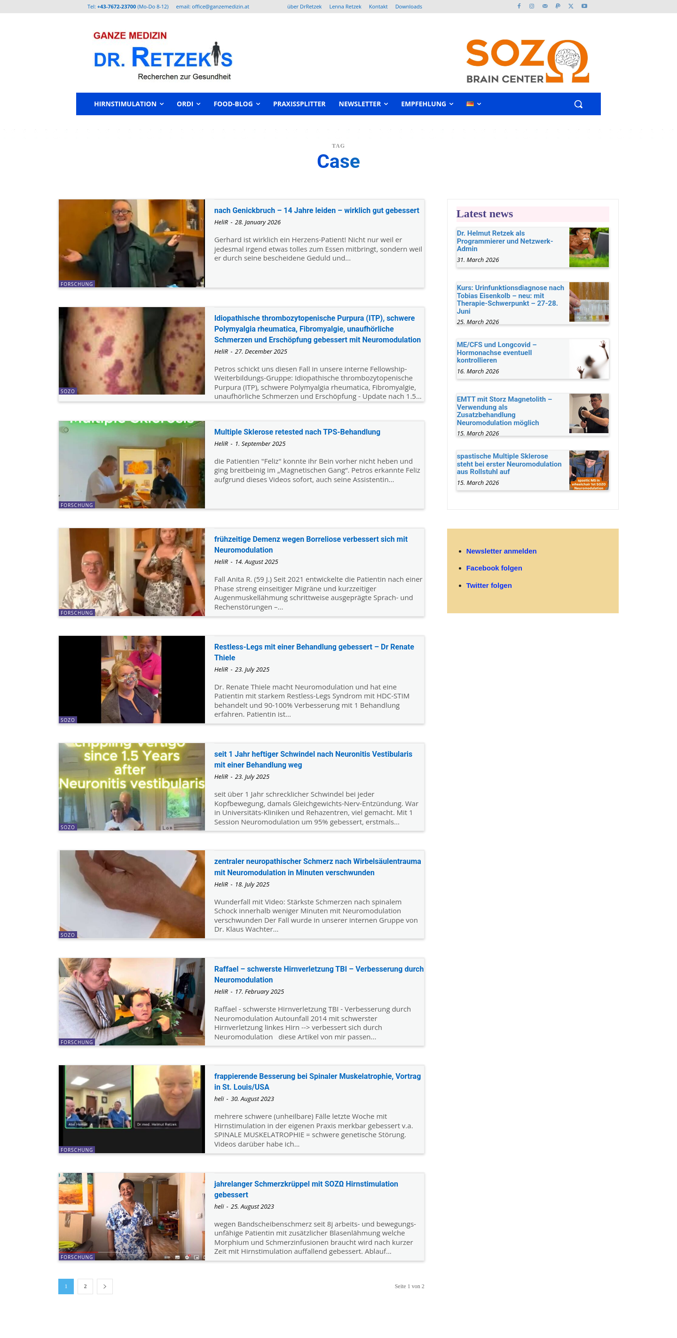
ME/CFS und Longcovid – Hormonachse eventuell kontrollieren (497, 352)
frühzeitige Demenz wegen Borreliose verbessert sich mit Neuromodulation (297, 555)
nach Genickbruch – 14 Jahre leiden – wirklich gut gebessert (317, 215)
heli (219, 1116)
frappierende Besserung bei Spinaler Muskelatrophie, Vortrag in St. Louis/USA (305, 1098)
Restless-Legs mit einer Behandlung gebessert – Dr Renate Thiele (318, 662)
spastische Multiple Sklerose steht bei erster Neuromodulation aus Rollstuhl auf (509, 464)
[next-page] (105, 1304)
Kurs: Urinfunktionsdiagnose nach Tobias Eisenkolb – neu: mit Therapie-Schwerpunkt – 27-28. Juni (511, 300)
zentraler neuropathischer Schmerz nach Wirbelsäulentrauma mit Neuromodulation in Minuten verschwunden (312, 882)
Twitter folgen (489, 585)
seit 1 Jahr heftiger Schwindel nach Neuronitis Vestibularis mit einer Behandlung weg (316, 770)
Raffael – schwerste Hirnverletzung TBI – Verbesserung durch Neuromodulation (305, 991)
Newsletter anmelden (501, 551)
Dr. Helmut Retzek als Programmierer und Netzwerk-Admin (505, 241)
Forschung (77, 284)
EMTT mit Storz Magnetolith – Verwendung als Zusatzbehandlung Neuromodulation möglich (504, 411)
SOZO (68, 391)
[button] (578, 104)
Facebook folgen (494, 568)
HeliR (221, 233)
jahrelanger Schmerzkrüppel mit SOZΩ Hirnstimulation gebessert (299, 1206)
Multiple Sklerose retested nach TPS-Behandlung (297, 447)
